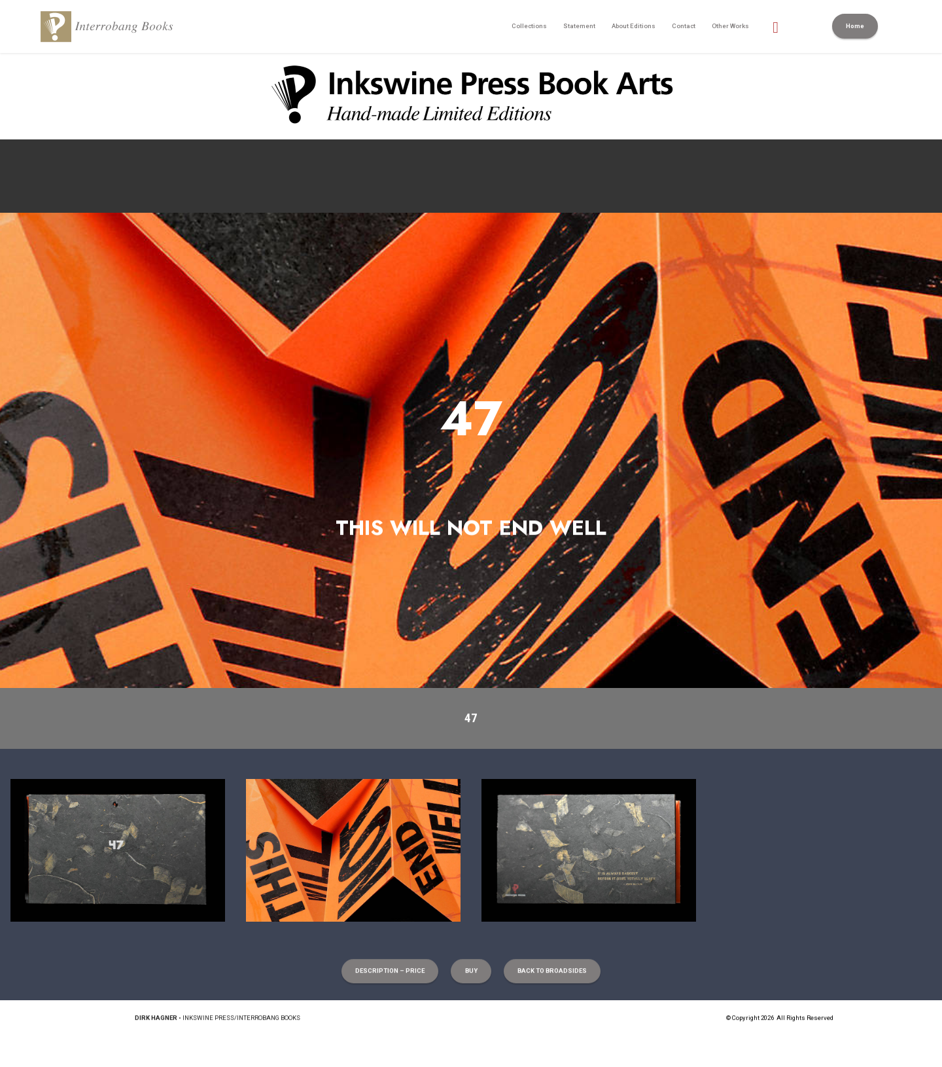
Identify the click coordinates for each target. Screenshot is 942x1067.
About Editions (633, 25)
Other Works (730, 25)
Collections (529, 25)
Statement (579, 25)
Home (855, 25)
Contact (683, 25)
